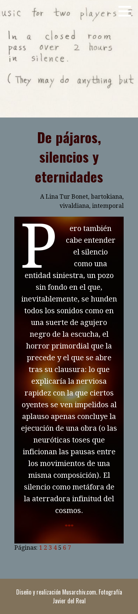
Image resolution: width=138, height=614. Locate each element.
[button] (127, 11)
